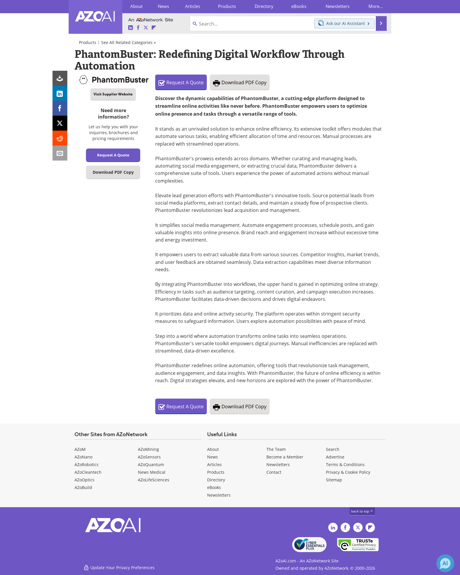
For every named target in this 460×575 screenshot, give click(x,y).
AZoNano (83, 457)
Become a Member (284, 457)
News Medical (151, 472)
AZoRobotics (87, 464)
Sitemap (334, 480)
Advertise (335, 457)
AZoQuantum (151, 464)
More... (375, 6)
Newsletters (278, 464)
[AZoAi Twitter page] (145, 28)
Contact (273, 472)
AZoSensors (149, 457)
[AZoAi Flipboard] (153, 28)
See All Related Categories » (128, 42)
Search (332, 449)
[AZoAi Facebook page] (138, 28)
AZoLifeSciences (153, 480)
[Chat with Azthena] (445, 563)
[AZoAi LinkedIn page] (130, 28)
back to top (362, 511)
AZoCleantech (88, 472)
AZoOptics (84, 480)
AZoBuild (83, 487)
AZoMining (148, 449)
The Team (276, 449)
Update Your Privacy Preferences (119, 567)
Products (87, 42)
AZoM (80, 449)
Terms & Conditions (345, 464)
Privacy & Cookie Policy (348, 472)
